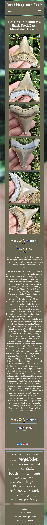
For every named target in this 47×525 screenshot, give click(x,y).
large (38, 469)
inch (14, 485)
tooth (13, 473)
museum (13, 461)
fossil (22, 490)
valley (29, 496)
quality (11, 469)
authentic (17, 495)
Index (24, 509)
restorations (16, 482)
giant (12, 464)
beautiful (34, 499)
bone (11, 500)
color (31, 477)
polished (23, 478)
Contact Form (24, 513)
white (35, 454)
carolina (35, 496)
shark (34, 490)
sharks (30, 468)
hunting (18, 500)
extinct (22, 486)
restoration (32, 486)
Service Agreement (24, 521)
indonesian (16, 454)
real (12, 491)
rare (28, 474)
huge (29, 482)
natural (35, 464)
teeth (36, 473)
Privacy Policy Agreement (24, 517)
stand (17, 478)
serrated (23, 464)
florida (37, 483)
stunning (20, 469)
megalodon (29, 459)
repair (27, 454)
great (26, 500)
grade (22, 475)
